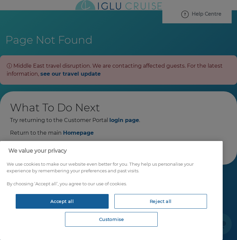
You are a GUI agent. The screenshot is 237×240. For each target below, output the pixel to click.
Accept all (62, 201)
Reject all (161, 201)
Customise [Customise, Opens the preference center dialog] (111, 219)
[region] (111, 190)
